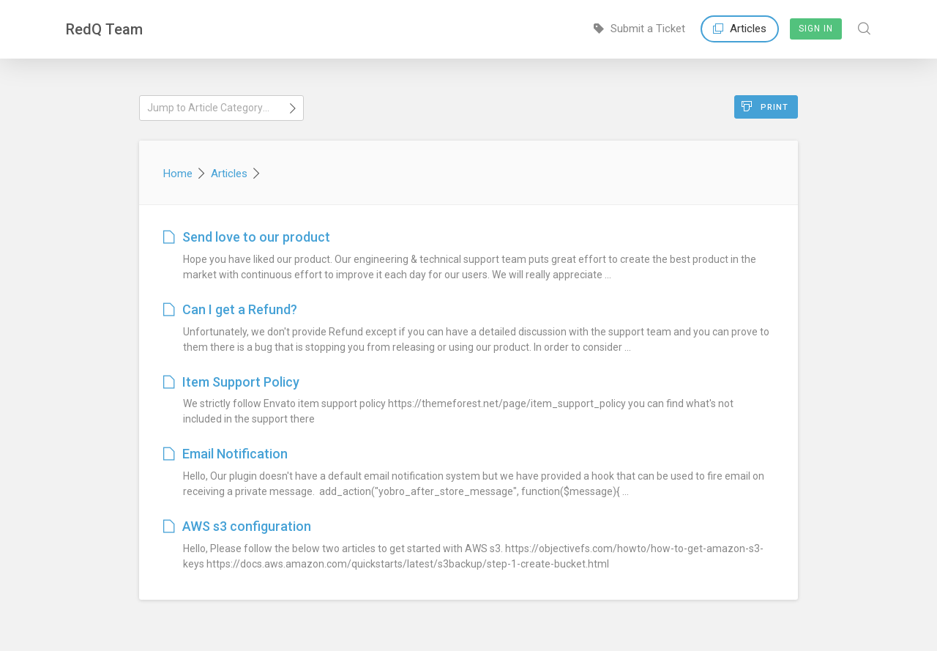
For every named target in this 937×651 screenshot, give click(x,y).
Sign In (816, 28)
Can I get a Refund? (230, 309)
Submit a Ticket (639, 28)
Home (178, 173)
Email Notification (225, 453)
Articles (739, 28)
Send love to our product (246, 237)
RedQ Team (104, 29)
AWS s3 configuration (237, 526)
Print (765, 106)
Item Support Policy (231, 382)
